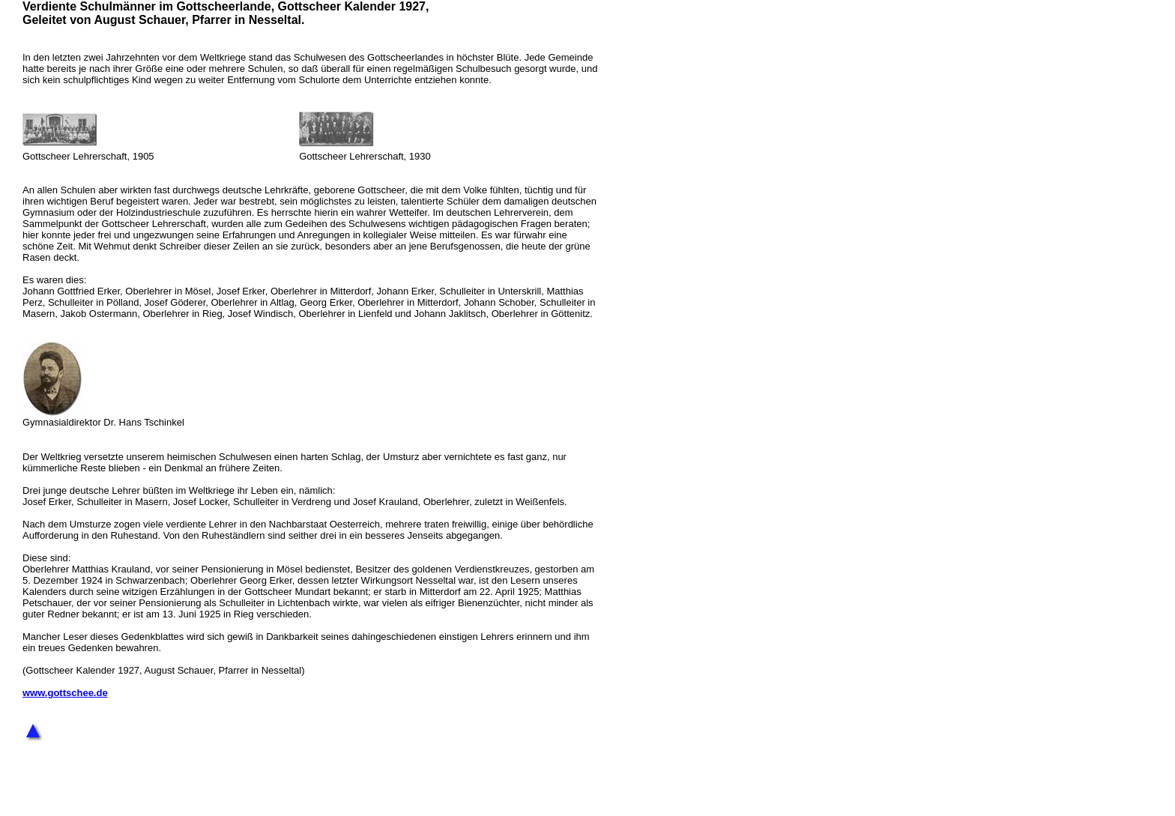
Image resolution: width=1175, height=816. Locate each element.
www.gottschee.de (65, 692)
